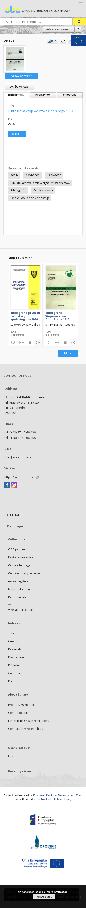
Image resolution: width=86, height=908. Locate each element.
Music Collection (19, 589)
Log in (12, 756)
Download (18, 86)
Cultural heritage (19, 565)
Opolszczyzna (43, 190)
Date (11, 681)
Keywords (14, 649)
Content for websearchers (25, 729)
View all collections (20, 610)
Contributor (16, 673)
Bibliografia (18, 190)
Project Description (21, 705)
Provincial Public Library (55, 799)
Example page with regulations (28, 721)
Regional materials (20, 557)
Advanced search (58, 29)
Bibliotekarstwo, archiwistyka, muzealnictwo (40, 183)
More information (57, 891)
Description (16, 657)
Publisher (14, 665)
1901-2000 (32, 175)
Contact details (18, 713)
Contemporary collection (25, 573)
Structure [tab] (69, 95)
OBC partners (17, 549)
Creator (13, 641)
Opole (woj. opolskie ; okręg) (30, 198)
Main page (15, 526)
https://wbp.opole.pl (19, 477)
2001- (14, 175)
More (68, 353)
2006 (11, 124)
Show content (21, 76)
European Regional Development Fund (57, 795)
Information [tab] (42, 95)
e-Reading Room (19, 581)
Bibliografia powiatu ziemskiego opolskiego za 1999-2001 (25, 316)
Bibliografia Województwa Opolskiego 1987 (57, 316)
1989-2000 (54, 175)
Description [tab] (16, 95)
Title (11, 633)
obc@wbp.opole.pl (18, 457)
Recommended (18, 597)
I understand (44, 896)
